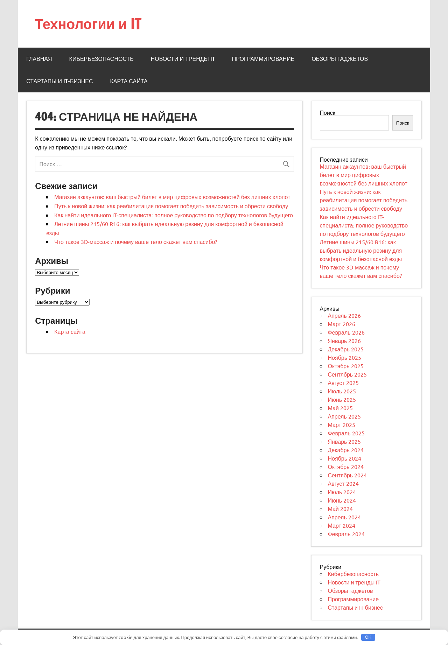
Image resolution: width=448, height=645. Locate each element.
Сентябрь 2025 (347, 374)
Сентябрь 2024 (347, 474)
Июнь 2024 (342, 500)
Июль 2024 (342, 491)
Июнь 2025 (342, 399)
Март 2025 (341, 424)
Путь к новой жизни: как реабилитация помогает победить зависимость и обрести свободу (171, 205)
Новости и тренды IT (183, 59)
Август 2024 (343, 483)
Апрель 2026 (344, 315)
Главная (39, 59)
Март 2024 (341, 525)
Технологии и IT (88, 24)
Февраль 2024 (346, 533)
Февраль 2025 (346, 432)
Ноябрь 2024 (345, 458)
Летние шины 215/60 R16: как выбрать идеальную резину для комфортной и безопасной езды (361, 250)
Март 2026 (341, 323)
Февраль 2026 (346, 332)
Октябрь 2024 (346, 466)
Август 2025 (343, 382)
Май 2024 (340, 508)
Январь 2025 (344, 441)
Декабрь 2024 (346, 449)
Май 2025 (340, 407)
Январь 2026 (344, 340)
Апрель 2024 (344, 516)
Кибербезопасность (101, 59)
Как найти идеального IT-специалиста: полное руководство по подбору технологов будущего (173, 214)
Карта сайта (128, 81)
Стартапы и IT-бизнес (59, 81)
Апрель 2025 (344, 416)
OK (368, 637)
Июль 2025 (342, 390)
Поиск (327, 112)
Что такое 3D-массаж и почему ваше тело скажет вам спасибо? (135, 241)
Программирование (263, 59)
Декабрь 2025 (346, 348)
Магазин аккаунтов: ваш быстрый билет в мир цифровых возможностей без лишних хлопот (172, 196)
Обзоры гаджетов (340, 59)
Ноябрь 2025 (345, 357)
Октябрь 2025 (346, 365)
